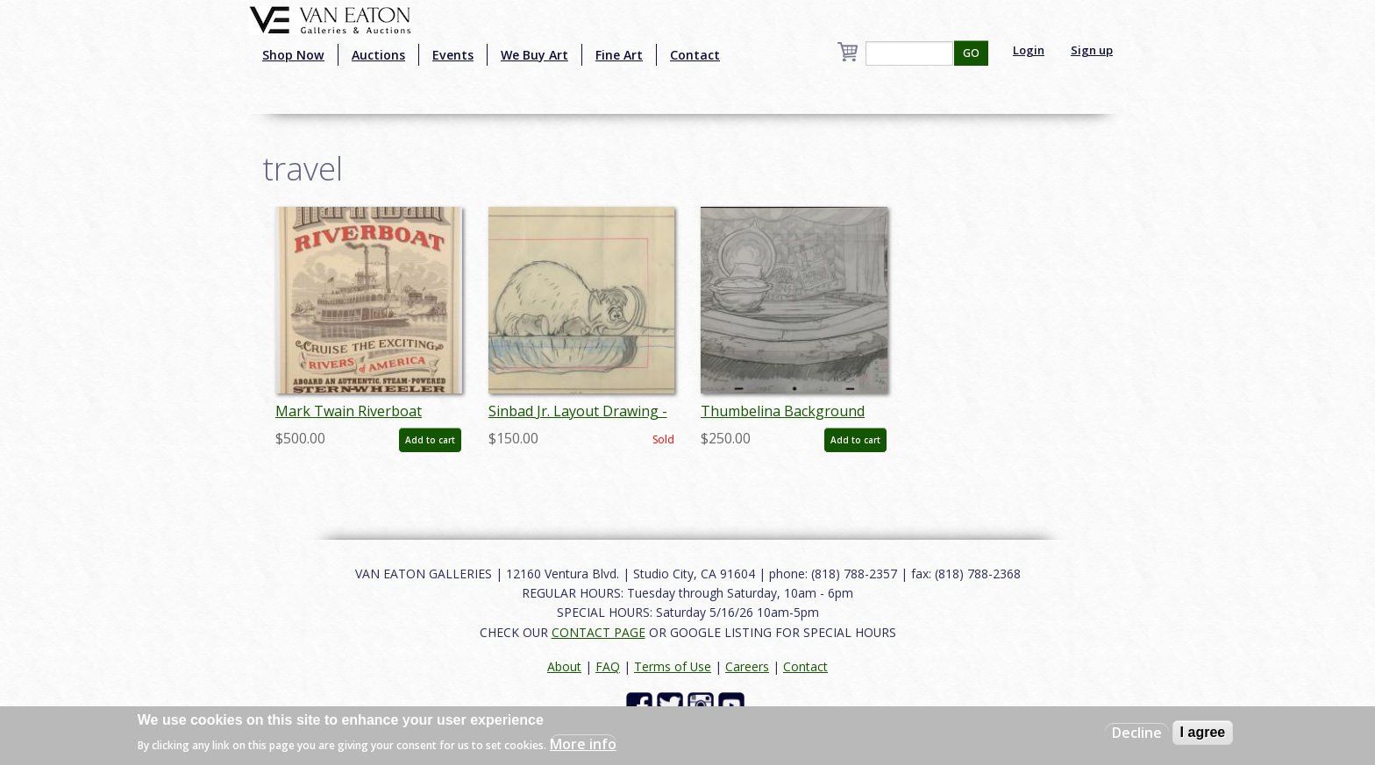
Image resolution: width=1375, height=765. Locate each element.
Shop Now (293, 54)
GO (971, 53)
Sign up (1092, 50)
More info (583, 744)
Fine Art (619, 54)
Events (453, 54)
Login (1028, 50)
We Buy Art (534, 54)
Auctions (378, 54)
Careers (747, 666)
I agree (1203, 732)
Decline (1137, 732)
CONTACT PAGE (598, 632)
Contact (695, 54)
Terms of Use (672, 666)
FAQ (607, 666)
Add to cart (430, 440)
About (564, 666)
